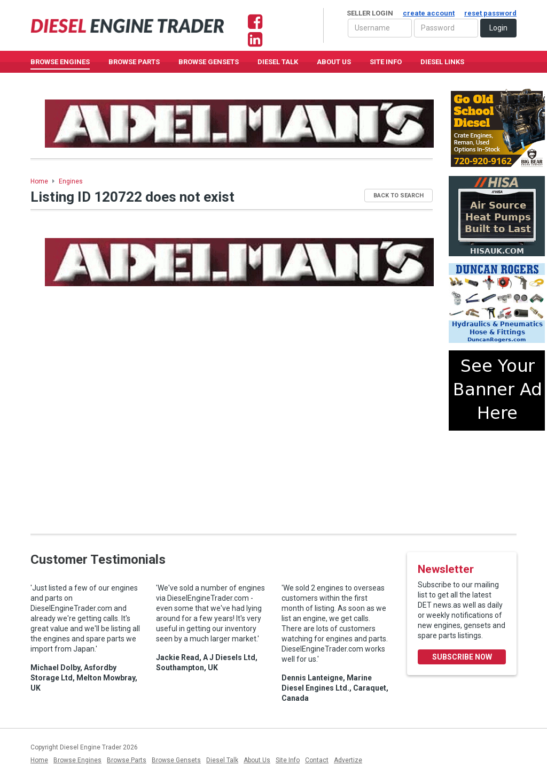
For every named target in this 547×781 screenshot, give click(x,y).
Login (498, 28)
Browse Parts (134, 62)
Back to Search (398, 195)
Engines (71, 181)
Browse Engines (60, 62)
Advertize (348, 760)
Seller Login (432, 13)
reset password (490, 13)
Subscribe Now (462, 657)
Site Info (386, 62)
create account (429, 13)
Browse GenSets (208, 62)
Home (39, 181)
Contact (317, 760)
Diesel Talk (277, 62)
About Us (334, 62)
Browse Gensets (176, 760)
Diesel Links (442, 62)
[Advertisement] (497, 478)
